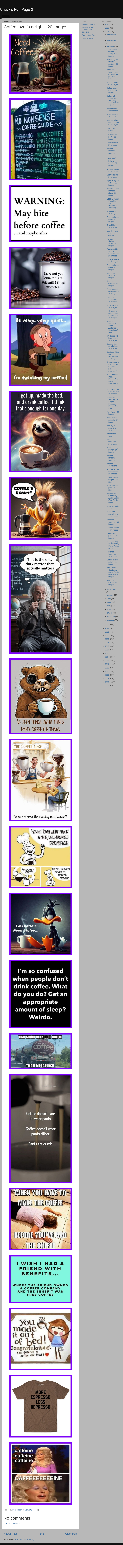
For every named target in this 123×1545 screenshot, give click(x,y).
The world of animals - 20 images (112, 420)
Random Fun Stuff (89, 24)
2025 (107, 28)
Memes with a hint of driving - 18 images (113, 122)
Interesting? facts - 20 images (111, 275)
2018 (107, 643)
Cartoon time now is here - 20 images (113, 346)
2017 (107, 646)
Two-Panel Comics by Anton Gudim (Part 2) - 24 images (113, 497)
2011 (107, 668)
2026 (107, 24)
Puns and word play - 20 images (113, 219)
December (111, 35)
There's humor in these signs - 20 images (113, 192)
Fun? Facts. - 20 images (112, 306)
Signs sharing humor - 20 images (112, 450)
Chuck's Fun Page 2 (16, 9)
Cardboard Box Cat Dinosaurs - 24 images (113, 355)
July (109, 599)
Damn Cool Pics (88, 35)
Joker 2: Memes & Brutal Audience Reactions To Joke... (113, 326)
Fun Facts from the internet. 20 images (113, 471)
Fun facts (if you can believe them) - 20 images (112, 161)
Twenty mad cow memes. (113, 110)
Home (6, 17)
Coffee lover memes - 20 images (112, 90)
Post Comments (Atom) (24, 1539)
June (109, 602)
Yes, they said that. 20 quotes (112, 233)
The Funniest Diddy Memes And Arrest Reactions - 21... (112, 380)
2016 (107, 650)
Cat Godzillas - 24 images (113, 176)
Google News (87, 38)
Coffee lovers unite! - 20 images (112, 562)
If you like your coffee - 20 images (113, 183)
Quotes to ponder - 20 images (112, 536)
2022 (107, 628)
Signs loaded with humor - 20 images (112, 291)
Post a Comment (13, 1524)
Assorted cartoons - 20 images (113, 283)
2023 (107, 625)
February (111, 617)
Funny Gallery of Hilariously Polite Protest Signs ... (113, 545)
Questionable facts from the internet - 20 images (113, 252)
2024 (107, 32)
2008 (107, 679)
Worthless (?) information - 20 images (113, 338)
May (109, 606)
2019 (107, 639)
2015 (107, 653)
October (110, 46)
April (109, 609)
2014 (107, 657)
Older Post (71, 1533)
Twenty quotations (112, 465)
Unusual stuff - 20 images (113, 144)
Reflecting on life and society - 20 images (112, 63)
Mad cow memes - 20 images (112, 582)
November (111, 40)
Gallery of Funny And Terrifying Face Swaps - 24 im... (112, 100)
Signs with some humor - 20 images (113, 514)
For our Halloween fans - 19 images (112, 242)
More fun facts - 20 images (112, 507)
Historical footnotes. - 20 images (112, 442)
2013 (107, 661)
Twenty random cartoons (111, 151)
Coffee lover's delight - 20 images (112, 480)
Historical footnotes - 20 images (112, 299)
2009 (107, 675)
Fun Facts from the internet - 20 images (113, 391)
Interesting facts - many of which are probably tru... (112, 74)
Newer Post (10, 1533)
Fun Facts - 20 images (113, 413)
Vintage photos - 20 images (113, 83)
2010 (107, 671)
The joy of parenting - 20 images (112, 428)
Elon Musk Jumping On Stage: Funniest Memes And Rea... (112, 402)
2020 (107, 635)
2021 (107, 632)
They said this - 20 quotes (113, 115)
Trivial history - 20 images (113, 226)
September (111, 589)
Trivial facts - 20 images (112, 212)
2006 (107, 686)
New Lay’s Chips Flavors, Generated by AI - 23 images (112, 133)
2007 (107, 682)
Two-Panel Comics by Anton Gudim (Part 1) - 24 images (113, 572)
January (110, 620)
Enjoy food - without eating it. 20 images (112, 52)
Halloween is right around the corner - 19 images (112, 314)
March (110, 613)
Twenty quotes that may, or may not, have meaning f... (113, 366)
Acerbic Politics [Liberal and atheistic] (88, 30)
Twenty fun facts (111, 435)
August (110, 595)
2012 (107, 664)
